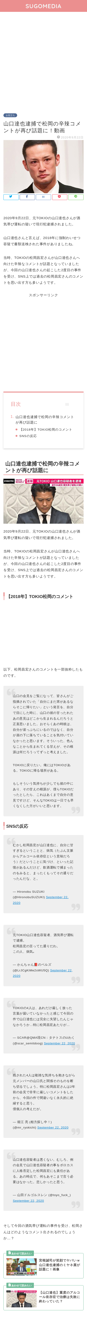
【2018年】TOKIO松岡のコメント (46, 429)
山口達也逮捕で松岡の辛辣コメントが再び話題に (45, 419)
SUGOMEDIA (44, 6)
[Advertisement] (43, 59)
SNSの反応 (28, 436)
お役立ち (10, 115)
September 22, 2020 (59, 1043)
